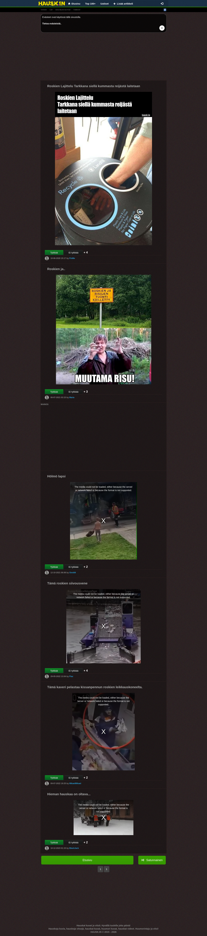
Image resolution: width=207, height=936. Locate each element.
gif (51, 10)
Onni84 (72, 572)
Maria (71, 397)
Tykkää (54, 252)
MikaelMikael (75, 783)
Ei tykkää (73, 252)
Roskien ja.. (56, 269)
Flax (71, 676)
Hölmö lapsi (56, 476)
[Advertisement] (103, 57)
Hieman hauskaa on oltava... (69, 794)
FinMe (72, 258)
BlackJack (74, 848)
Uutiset (104, 3)
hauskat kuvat (63, 10)
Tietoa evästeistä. (51, 23)
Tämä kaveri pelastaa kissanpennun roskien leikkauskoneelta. (94, 687)
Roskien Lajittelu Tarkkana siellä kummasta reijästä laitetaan (93, 86)
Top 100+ (90, 3)
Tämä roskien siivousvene (67, 583)
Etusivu (87, 860)
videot (76, 10)
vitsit (44, 10)
